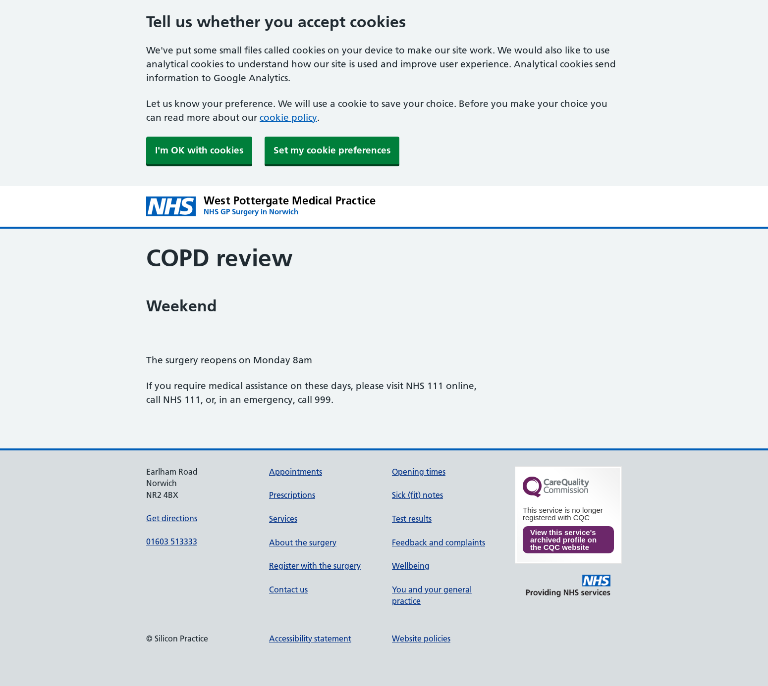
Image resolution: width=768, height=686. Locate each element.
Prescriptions (292, 495)
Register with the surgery (315, 566)
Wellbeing (411, 566)
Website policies (421, 638)
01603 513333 (171, 541)
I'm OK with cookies (199, 150)
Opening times (418, 472)
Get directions (171, 518)
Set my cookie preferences (332, 150)
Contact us (288, 589)
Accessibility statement (310, 638)
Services (283, 519)
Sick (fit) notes (417, 495)
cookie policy (288, 117)
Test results (412, 519)
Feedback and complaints (438, 542)
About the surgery (302, 542)
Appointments (295, 472)
